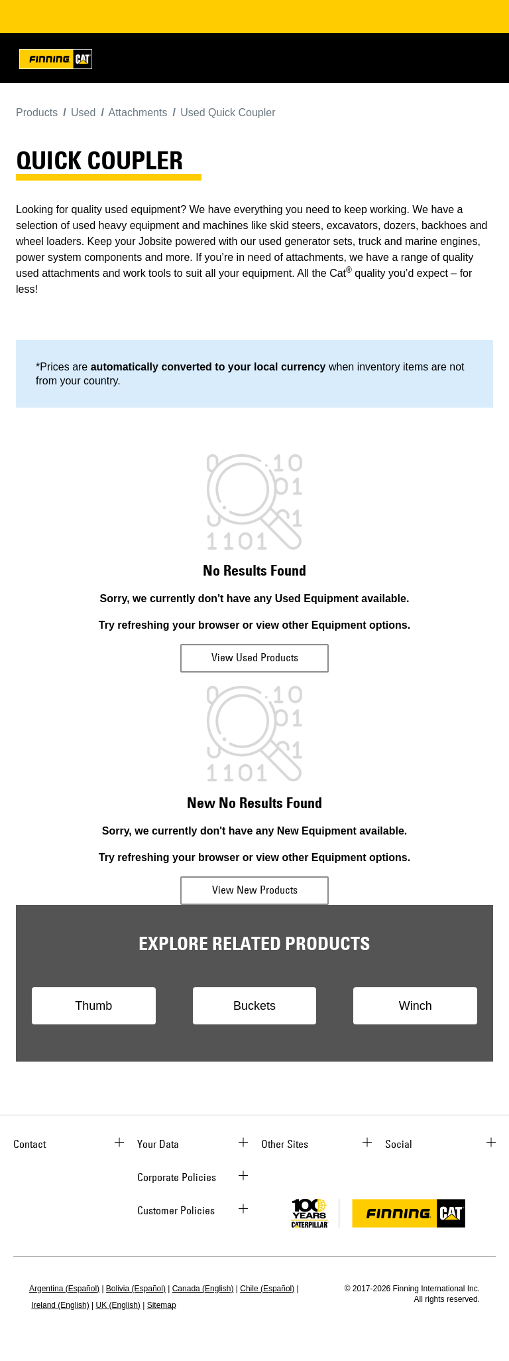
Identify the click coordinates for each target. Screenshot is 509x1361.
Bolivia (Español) (136, 1288)
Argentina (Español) (64, 1288)
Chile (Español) (267, 1288)
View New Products (255, 889)
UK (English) (118, 1305)
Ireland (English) (60, 1305)
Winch (415, 1005)
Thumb (93, 1005)
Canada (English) (203, 1288)
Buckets (254, 1005)
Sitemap (161, 1305)
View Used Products (254, 657)
